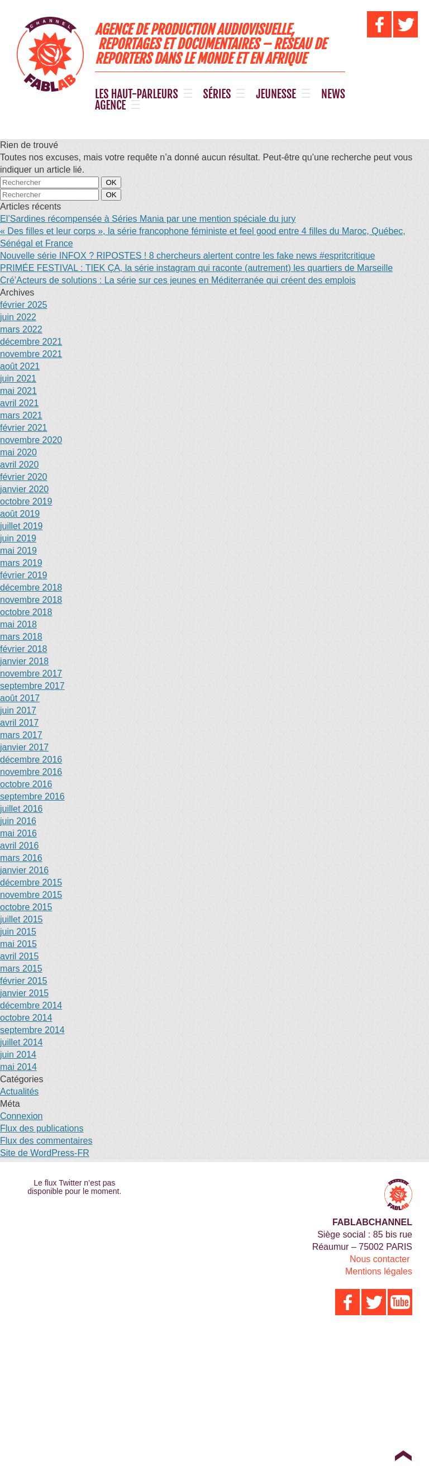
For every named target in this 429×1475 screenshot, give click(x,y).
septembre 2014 (32, 1030)
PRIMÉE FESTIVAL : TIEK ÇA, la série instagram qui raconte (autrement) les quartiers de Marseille (196, 268)
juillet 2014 (21, 1042)
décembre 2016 (31, 759)
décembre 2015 (31, 882)
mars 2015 (21, 968)
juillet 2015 (21, 919)
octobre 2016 (26, 784)
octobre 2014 (26, 1017)
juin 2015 (18, 931)
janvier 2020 (24, 489)
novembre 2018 (31, 600)
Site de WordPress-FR (44, 1153)
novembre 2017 (31, 673)
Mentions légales (378, 1271)
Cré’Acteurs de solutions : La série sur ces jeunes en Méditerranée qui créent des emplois (178, 280)
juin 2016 (18, 821)
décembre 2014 (31, 1005)
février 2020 (23, 477)
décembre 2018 (31, 587)
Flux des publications (41, 1128)
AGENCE (110, 105)
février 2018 (23, 649)
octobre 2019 (26, 501)
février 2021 (23, 427)
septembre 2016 (32, 796)
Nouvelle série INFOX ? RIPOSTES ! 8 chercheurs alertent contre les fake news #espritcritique (187, 255)
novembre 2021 (31, 354)
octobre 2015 (26, 907)
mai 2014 (18, 1067)
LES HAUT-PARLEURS (136, 94)
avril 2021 (19, 403)
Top (403, 1455)
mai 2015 (18, 944)
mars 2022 (21, 329)
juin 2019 (18, 538)
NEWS (333, 94)
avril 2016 (19, 845)
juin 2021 (18, 378)
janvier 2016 (24, 870)
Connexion (21, 1116)
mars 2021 (21, 415)
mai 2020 (18, 452)
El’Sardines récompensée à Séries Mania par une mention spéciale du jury (147, 218)
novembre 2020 (31, 440)
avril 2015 (19, 956)
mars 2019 (21, 563)
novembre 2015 (31, 895)
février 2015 (23, 981)
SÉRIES (217, 94)
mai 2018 (18, 624)
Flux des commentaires (46, 1140)
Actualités (19, 1091)
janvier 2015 (24, 993)
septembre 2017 (32, 686)
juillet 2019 (21, 526)
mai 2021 (18, 391)
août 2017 (20, 698)
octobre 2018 (26, 612)
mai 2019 (18, 550)
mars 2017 (21, 735)
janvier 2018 (24, 661)
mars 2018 (21, 636)
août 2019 (20, 513)
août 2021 (20, 366)
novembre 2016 (31, 772)
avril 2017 (19, 722)
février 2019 (23, 575)
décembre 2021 (31, 341)
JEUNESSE (276, 94)
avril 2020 (19, 464)
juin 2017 (18, 710)
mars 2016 (21, 858)
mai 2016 (18, 833)
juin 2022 (18, 317)
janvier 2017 (24, 747)
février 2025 (23, 305)
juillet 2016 (21, 808)
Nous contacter (380, 1259)
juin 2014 (18, 1054)
